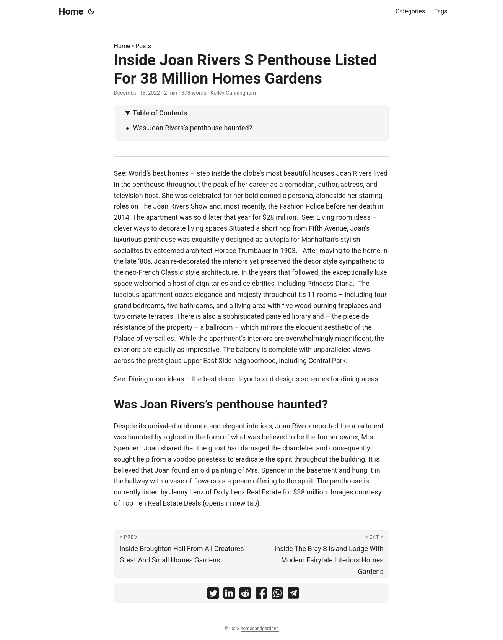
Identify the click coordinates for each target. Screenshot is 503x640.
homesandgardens (260, 628)
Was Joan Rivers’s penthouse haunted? (194, 128)
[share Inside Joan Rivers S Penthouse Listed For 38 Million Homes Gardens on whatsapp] (277, 594)
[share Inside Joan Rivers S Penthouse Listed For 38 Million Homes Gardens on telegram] (293, 594)
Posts (143, 46)
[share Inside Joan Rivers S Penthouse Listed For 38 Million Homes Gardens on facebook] (261, 594)
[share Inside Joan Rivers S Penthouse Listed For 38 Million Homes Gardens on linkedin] (229, 594)
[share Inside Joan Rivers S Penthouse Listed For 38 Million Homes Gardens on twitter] (213, 594)
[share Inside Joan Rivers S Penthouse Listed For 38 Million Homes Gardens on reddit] (245, 594)
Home (71, 11)
